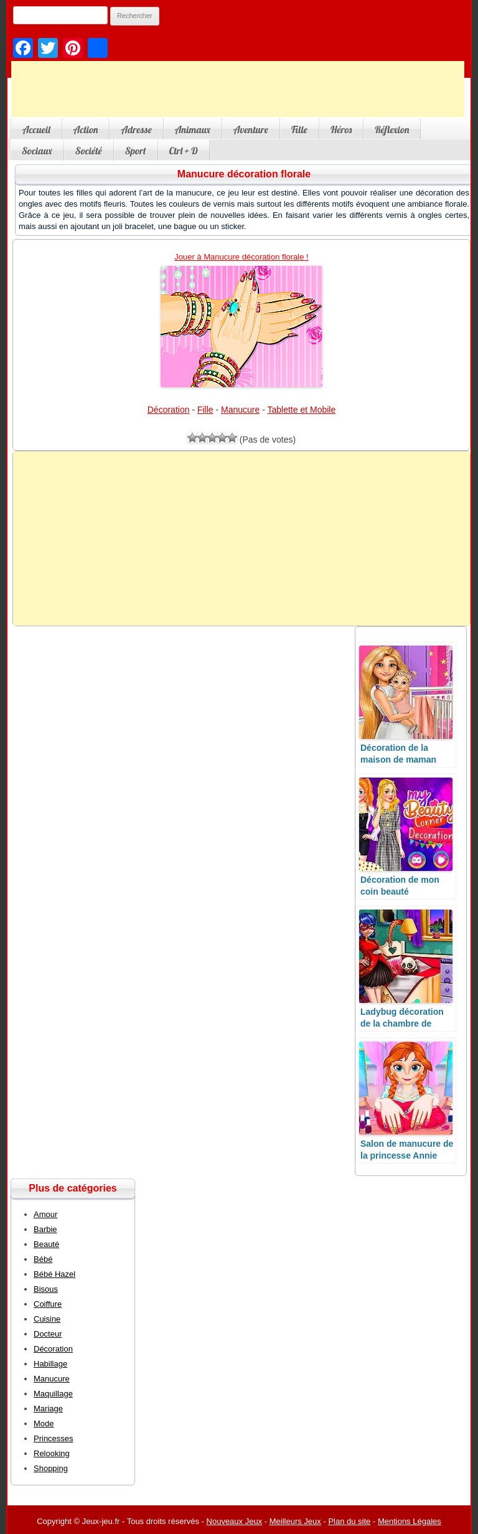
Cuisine (47, 1319)
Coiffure (48, 1304)
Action (85, 129)
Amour (45, 1214)
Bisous (46, 1289)
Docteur (48, 1334)
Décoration (169, 410)
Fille (299, 129)
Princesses (53, 1438)
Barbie (45, 1229)
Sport (135, 150)
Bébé (43, 1259)
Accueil (36, 129)
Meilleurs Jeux (295, 1521)
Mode (44, 1423)
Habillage (50, 1363)
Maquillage (53, 1393)
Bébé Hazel (54, 1274)
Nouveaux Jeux (235, 1521)
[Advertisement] (237, 89)
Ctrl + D (183, 150)
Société (88, 150)
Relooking (52, 1453)
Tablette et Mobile (302, 410)
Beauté (46, 1244)
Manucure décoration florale (244, 174)
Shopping (51, 1468)
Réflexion (392, 129)
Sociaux (37, 150)
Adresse (136, 129)
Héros (341, 129)
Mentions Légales (409, 1521)
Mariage (48, 1408)
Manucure (240, 410)
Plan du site (349, 1521)
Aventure (250, 129)
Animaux (192, 129)
